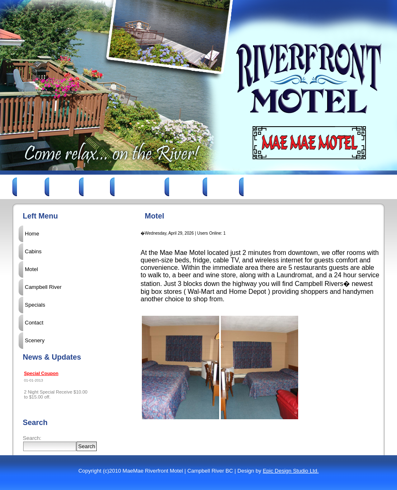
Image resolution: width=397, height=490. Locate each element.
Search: (32, 438)
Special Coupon (41, 373)
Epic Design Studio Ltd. (290, 471)
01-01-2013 (33, 380)
